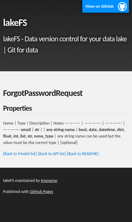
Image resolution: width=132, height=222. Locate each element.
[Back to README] (83, 153)
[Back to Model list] (20, 153)
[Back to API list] (52, 153)
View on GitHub (99, 6)
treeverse (49, 180)
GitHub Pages (41, 191)
